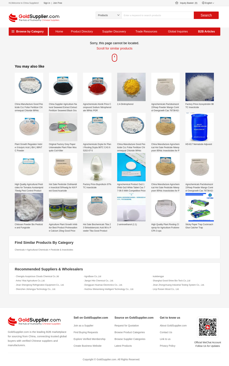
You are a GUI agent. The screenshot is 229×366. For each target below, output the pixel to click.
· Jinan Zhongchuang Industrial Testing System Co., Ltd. (178, 285)
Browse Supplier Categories (129, 339)
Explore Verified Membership (89, 339)
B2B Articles (206, 31)
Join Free (57, 3)
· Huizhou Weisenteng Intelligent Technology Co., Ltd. (108, 289)
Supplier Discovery (114, 31)
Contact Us (166, 332)
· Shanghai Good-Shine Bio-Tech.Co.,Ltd (171, 280)
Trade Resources (146, 31)
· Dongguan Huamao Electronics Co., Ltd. (103, 285)
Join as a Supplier (83, 325)
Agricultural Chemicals (37, 250)
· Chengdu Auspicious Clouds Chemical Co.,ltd (37, 276)
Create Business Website (88, 345)
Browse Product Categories (129, 332)
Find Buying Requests (86, 332)
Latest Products (123, 345)
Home (59, 31)
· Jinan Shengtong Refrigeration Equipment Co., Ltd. (39, 285)
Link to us (165, 339)
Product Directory (82, 31)
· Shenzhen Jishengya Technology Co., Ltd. (35, 289)
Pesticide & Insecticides (62, 250)
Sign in (47, 3)
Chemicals (20, 250)
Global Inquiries (178, 31)
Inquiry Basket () (188, 3)
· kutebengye (158, 276)
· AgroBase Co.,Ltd (92, 276)
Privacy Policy (167, 345)
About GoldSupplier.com (173, 325)
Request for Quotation (126, 325)
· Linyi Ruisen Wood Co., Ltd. (165, 289)
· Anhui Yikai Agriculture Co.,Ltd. (30, 280)
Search (206, 15)
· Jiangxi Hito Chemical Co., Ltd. (98, 280)
